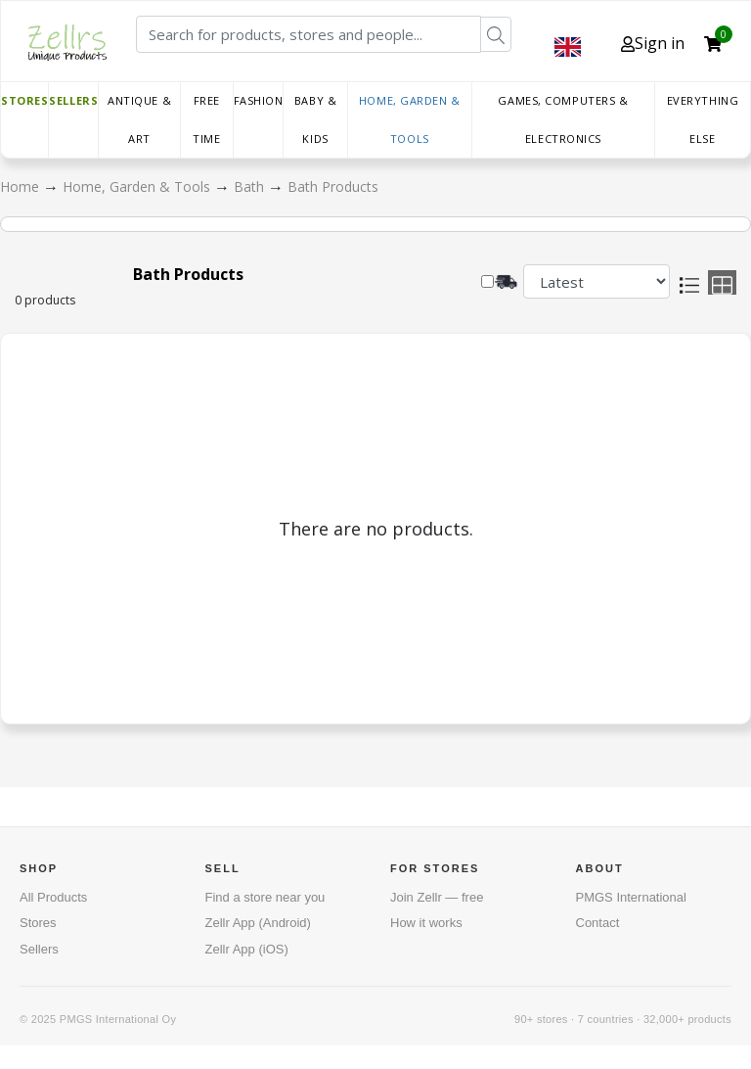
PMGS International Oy (118, 1019)
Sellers (73, 100)
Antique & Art (139, 119)
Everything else (703, 119)
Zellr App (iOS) (246, 949)
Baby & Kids (315, 119)
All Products (53, 897)
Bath (251, 186)
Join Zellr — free (436, 897)
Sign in (653, 43)
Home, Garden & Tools (410, 119)
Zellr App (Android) (258, 922)
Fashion (259, 100)
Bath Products (332, 186)
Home (21, 186)
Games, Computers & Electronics (563, 119)
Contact (598, 922)
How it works (426, 922)
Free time (206, 119)
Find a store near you (265, 897)
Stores (24, 100)
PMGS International (631, 897)
